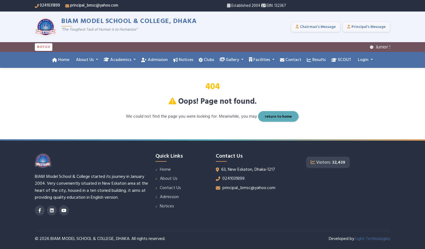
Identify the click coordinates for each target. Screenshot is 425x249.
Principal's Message (366, 27)
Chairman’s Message (316, 27)
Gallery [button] (230, 59)
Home (60, 59)
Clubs (206, 59)
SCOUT (341, 59)
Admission (154, 59)
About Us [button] (85, 59)
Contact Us (170, 187)
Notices (183, 59)
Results (316, 59)
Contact (290, 59)
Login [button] (363, 59)
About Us (168, 178)
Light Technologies (372, 238)
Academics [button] (118, 59)
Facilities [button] (260, 59)
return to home (278, 116)
